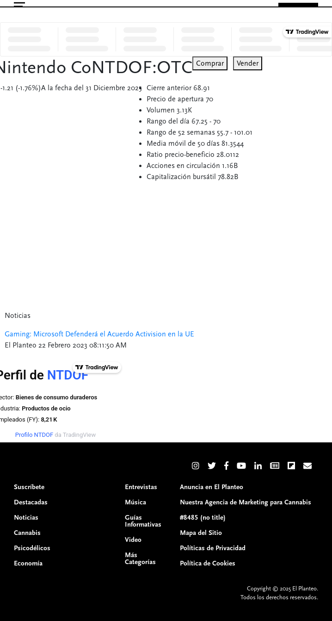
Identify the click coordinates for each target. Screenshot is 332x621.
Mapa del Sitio (201, 532)
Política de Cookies (207, 563)
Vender (247, 63)
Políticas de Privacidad (213, 548)
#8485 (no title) (203, 517)
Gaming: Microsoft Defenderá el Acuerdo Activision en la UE (99, 334)
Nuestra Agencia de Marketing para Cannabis (245, 502)
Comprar (210, 63)
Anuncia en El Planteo (211, 487)
